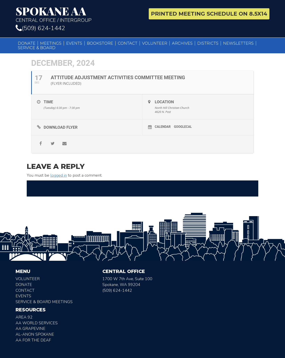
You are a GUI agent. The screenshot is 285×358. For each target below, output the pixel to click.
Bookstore (100, 43)
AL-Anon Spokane (35, 334)
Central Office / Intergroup (77, 14)
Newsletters (238, 43)
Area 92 (24, 317)
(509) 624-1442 (40, 28)
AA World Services (37, 323)
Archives (182, 43)
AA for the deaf (33, 340)
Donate (26, 43)
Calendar (163, 126)
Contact (127, 43)
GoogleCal (183, 126)
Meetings (50, 43)
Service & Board (36, 48)
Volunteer (154, 43)
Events (74, 43)
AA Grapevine (30, 328)
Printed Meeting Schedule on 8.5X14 (209, 13)
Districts (207, 43)
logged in (58, 175)
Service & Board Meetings (44, 301)
